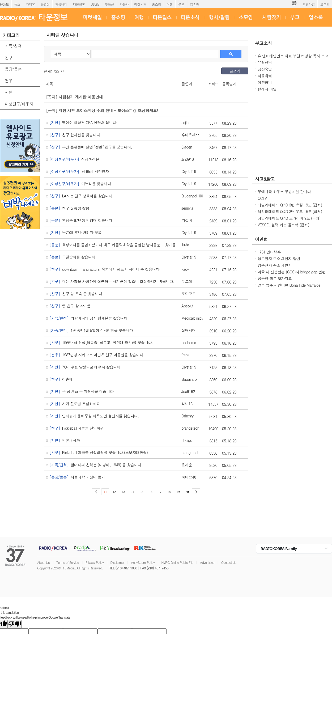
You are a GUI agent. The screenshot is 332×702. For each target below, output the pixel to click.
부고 (181, 4)
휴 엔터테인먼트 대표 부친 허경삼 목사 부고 (293, 55)
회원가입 (309, 4)
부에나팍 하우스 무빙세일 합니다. (285, 191)
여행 (170, 4)
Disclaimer (117, 562)
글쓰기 (234, 71)
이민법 (261, 239)
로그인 (324, 4)
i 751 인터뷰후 (269, 252)
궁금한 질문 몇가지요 (275, 278)
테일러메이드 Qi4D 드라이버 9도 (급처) (289, 218)
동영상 (45, 4)
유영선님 (265, 62)
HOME (4, 4)
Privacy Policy (95, 562)
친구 (8, 57)
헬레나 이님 (267, 89)
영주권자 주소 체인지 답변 (279, 258)
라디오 (30, 4)
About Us (43, 562)
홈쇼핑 (156, 4)
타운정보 (79, 4)
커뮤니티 (61, 4)
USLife (95, 4)
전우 (8, 80)
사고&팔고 (265, 179)
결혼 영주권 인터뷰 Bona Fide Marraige (289, 285)
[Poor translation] (15, 624)
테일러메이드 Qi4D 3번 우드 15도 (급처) (290, 211)
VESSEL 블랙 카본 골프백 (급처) (283, 224)
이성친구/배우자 (19, 104)
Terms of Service (67, 562)
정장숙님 (265, 69)
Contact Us (228, 562)
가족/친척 (13, 46)
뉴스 (17, 4)
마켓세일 (140, 4)
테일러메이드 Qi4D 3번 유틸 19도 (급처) (290, 205)
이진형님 (265, 82)
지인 (8, 92)
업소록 (194, 4)
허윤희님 (265, 75)
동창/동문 (13, 69)
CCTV (262, 198)
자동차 (124, 4)
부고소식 (263, 43)
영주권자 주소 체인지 (275, 265)
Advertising (207, 562)
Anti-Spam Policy (143, 562)
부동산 (109, 4)
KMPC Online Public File (177, 562)
